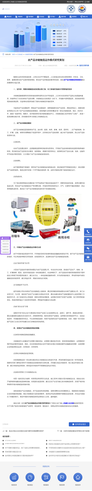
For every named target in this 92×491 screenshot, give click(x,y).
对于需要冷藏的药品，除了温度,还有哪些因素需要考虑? (23, 449)
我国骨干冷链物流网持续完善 (59, 441)
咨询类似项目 (79, 424)
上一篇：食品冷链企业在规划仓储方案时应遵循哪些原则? (23, 431)
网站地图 (70, 2)
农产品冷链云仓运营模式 (14, 441)
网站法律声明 (79, 2)
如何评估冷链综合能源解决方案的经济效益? (64, 456)
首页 (13, 54)
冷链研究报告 (29, 54)
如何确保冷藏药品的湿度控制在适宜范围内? (21, 445)
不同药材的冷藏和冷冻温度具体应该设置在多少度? (67, 449)
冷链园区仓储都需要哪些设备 (59, 452)
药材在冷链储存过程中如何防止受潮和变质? (64, 445)
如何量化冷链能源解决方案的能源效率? (19, 456)
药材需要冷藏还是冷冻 (13, 452)
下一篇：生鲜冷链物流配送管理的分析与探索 (73, 431)
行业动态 (20, 54)
